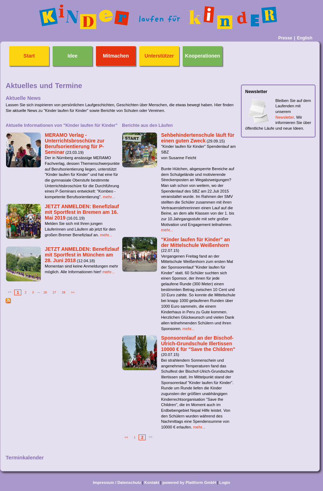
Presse (285, 38)
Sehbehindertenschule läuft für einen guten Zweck (197, 138)
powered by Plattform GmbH (189, 482)
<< (126, 437)
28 (63, 292)
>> (73, 292)
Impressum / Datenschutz (117, 482)
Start (29, 56)
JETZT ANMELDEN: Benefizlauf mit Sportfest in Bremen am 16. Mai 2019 (82, 212)
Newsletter (284, 117)
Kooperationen (202, 56)
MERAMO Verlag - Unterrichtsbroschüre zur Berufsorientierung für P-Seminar (74, 143)
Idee (72, 56)
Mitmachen (116, 56)
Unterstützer (159, 56)
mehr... (109, 197)
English (304, 38)
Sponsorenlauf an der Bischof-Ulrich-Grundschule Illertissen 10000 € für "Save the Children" (198, 343)
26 (45, 292)
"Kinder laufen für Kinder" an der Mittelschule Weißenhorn (195, 242)
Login (224, 482)
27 (54, 292)
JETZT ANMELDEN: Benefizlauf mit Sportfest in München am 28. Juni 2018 (82, 254)
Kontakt (151, 482)
